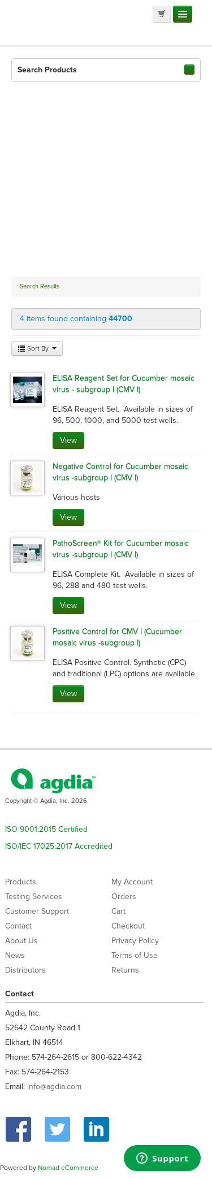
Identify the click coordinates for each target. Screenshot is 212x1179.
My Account (132, 882)
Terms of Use (134, 955)
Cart (118, 911)
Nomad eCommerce (68, 1168)
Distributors (25, 970)
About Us (21, 940)
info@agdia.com (54, 1086)
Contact (18, 926)
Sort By (37, 348)
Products (20, 882)
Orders (123, 896)
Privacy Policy (135, 940)
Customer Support (37, 911)
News (15, 955)
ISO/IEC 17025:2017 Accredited (59, 846)
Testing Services (33, 896)
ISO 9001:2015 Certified (46, 829)
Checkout (128, 926)
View (68, 440)
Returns (125, 970)
